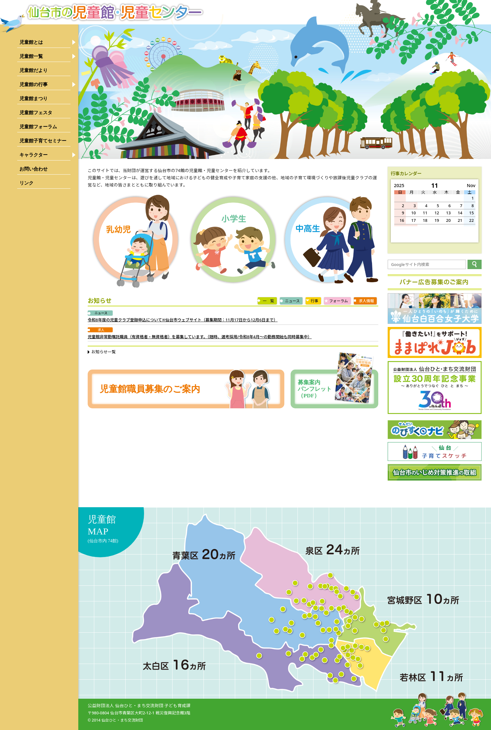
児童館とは (31, 42)
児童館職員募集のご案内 (150, 389)
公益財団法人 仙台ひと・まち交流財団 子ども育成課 (139, 705)
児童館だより (33, 70)
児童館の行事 (33, 84)
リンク (26, 183)
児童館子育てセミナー (42, 140)
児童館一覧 (31, 56)
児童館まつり (33, 98)
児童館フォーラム (38, 126)
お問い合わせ (33, 168)
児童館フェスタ (35, 112)
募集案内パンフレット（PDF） (336, 389)
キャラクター (33, 154)
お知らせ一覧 (103, 352)
